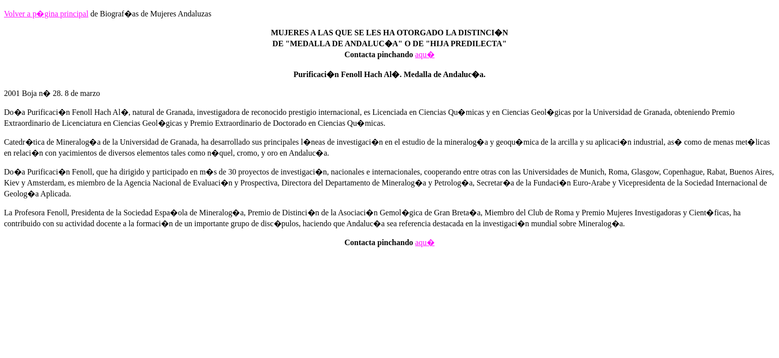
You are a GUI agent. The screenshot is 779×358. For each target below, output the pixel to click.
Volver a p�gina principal (46, 13)
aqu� (425, 54)
